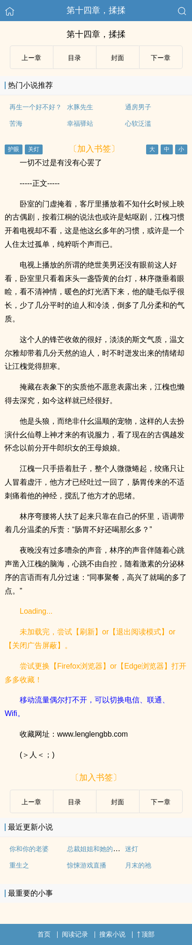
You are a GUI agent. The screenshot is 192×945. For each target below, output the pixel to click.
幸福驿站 (80, 123)
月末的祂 (138, 865)
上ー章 (31, 57)
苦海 (15, 123)
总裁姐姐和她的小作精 (100, 849)
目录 (74, 57)
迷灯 (131, 849)
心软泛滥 (138, 123)
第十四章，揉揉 (96, 10)
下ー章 (160, 57)
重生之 (19, 865)
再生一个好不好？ (35, 107)
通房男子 (138, 107)
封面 (117, 57)
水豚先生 (80, 107)
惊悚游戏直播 (86, 865)
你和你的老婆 (29, 849)
